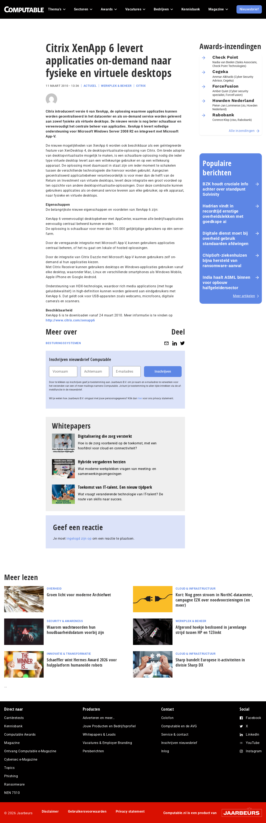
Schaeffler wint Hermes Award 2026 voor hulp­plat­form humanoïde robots (82, 662)
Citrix (141, 85)
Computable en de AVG (179, 726)
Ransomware (14, 784)
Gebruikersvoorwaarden (87, 811)
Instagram (254, 751)
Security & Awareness (65, 621)
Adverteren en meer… (99, 718)
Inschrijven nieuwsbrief (179, 743)
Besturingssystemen (63, 343)
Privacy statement (130, 811)
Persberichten (93, 751)
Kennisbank (13, 726)
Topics (9, 768)
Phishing (11, 776)
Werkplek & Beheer (116, 85)
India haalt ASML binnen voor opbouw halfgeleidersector (226, 282)
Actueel (90, 85)
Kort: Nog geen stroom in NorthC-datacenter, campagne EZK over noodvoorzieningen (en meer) (214, 600)
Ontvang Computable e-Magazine (30, 751)
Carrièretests (14, 718)
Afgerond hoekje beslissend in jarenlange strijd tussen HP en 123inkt (211, 629)
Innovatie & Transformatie (69, 653)
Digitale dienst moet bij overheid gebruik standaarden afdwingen (226, 238)
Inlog (165, 751)
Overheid (54, 588)
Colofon (167, 718)
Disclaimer (50, 811)
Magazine (12, 743)
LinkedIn (252, 734)
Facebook (253, 718)
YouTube (253, 743)
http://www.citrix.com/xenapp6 (70, 320)
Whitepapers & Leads (99, 734)
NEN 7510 (12, 793)
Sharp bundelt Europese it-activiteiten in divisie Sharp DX (210, 662)
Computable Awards (20, 734)
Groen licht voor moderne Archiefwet (79, 594)
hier (140, 398)
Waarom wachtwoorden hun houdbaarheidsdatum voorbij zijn (75, 629)
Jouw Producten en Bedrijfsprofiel (109, 726)
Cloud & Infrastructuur (196, 588)
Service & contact (174, 734)
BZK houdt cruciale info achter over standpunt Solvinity (225, 189)
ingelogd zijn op (78, 538)
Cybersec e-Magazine (20, 759)
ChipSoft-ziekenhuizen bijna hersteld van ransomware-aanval (225, 260)
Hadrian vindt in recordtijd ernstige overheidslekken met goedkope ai (223, 213)
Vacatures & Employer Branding (107, 743)
